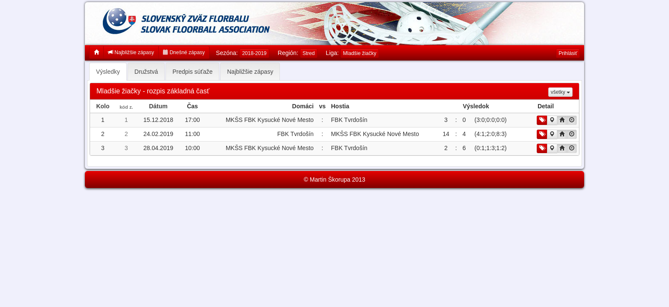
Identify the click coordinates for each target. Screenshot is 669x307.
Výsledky (108, 71)
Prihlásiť (567, 53)
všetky (560, 92)
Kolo (102, 106)
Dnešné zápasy (184, 52)
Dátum (158, 106)
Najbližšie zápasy (131, 52)
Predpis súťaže (192, 71)
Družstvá (146, 71)
